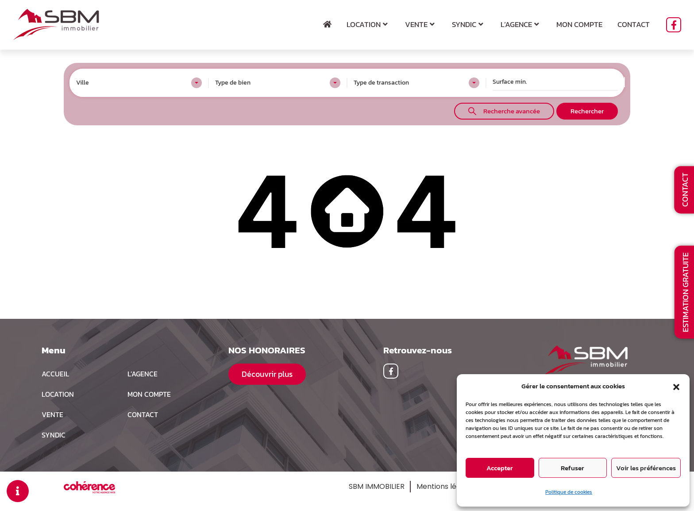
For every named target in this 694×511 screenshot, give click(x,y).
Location (368, 24)
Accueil (55, 373)
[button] (676, 386)
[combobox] (138, 83)
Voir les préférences (646, 468)
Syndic (469, 24)
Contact (633, 24)
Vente (421, 24)
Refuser (572, 468)
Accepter (499, 468)
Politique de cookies (568, 492)
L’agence (521, 24)
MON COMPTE (149, 394)
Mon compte (579, 24)
